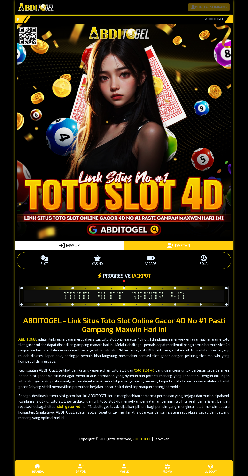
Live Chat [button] (210, 468)
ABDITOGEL (27, 339)
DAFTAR (178, 245)
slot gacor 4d (68, 406)
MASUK (69, 245)
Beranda (37, 468)
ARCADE (150, 260)
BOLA (203, 260)
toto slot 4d (144, 370)
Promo (167, 468)
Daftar (81, 468)
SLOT (44, 260)
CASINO (97, 260)
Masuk (124, 468)
